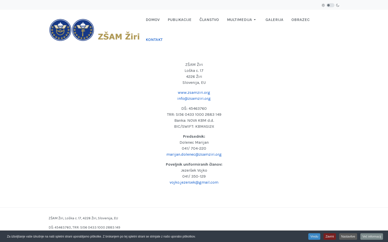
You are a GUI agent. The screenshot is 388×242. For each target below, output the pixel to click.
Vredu (314, 237)
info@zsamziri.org (194, 98)
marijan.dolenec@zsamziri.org (194, 154)
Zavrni (329, 237)
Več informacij (371, 237)
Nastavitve (348, 237)
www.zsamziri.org (194, 92)
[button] (242, 20)
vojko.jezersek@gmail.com (194, 182)
